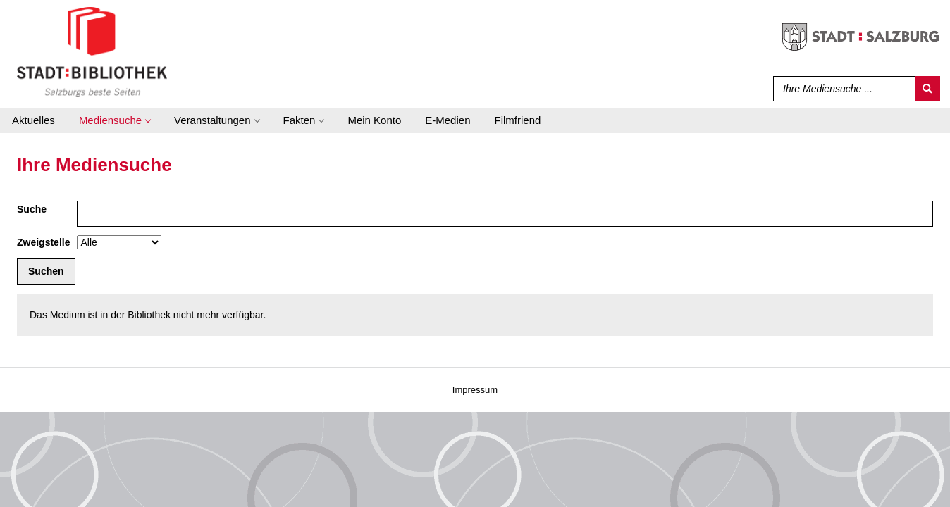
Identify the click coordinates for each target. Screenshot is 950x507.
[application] (114, 120)
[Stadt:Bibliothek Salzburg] (92, 51)
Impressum (475, 389)
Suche (32, 209)
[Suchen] (927, 88)
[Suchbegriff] (841, 88)
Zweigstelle (43, 242)
